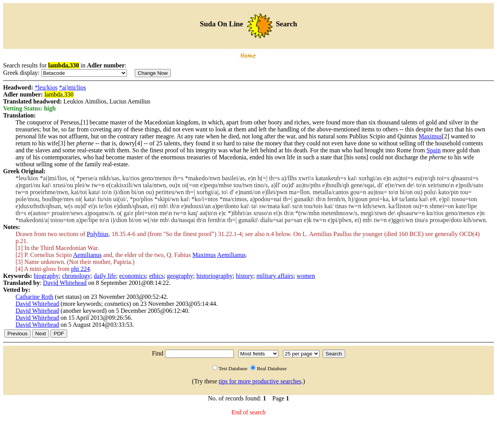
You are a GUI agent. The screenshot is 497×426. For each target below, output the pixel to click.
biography (46, 276)
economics (132, 276)
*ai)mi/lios (72, 87)
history (244, 276)
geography (180, 276)
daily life (105, 276)
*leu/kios (46, 87)
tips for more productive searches (260, 381)
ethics (156, 276)
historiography (214, 276)
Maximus (430, 136)
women (306, 276)
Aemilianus (87, 255)
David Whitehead (65, 282)
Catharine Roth (34, 296)
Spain (433, 150)
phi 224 (80, 269)
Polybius (98, 234)
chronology (76, 276)
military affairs (274, 276)
